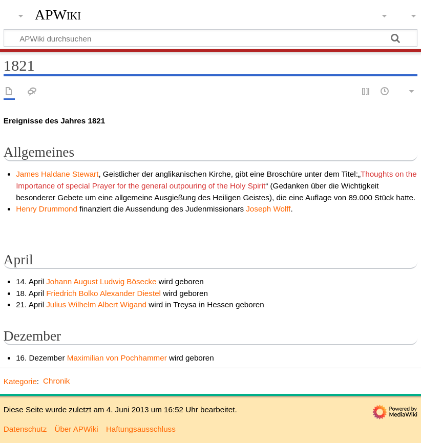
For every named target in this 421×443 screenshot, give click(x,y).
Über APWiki (76, 429)
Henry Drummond (46, 208)
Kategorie (20, 380)
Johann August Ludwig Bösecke (102, 281)
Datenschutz (25, 429)
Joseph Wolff (268, 208)
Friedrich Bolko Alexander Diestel (104, 293)
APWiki (58, 15)
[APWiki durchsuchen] (210, 38)
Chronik (56, 380)
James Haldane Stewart (57, 174)
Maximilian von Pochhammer (117, 357)
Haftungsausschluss (141, 429)
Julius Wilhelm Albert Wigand (97, 304)
